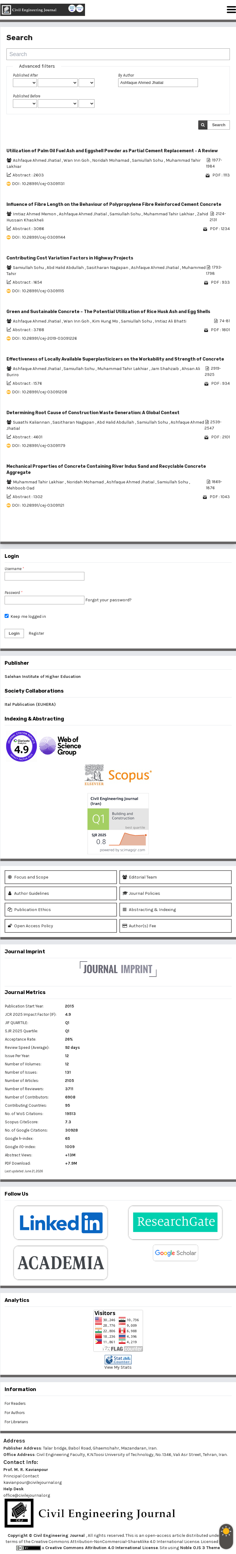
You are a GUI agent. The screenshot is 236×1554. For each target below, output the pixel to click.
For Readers (15, 1403)
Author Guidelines (28, 893)
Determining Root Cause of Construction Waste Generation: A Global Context (93, 412)
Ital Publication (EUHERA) (30, 704)
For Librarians (16, 1422)
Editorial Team (139, 877)
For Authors (15, 1412)
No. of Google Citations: (26, 1130)
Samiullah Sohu (148, 160)
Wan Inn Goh (77, 160)
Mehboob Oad (20, 488)
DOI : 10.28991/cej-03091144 (38, 237)
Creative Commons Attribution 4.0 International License (101, 1547)
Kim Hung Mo (105, 321)
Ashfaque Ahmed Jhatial (37, 160)
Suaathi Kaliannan (32, 422)
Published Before (26, 96)
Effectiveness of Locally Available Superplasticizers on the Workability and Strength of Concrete (115, 359)
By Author (126, 75)
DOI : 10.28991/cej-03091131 (38, 183)
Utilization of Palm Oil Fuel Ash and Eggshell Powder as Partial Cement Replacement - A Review (112, 150)
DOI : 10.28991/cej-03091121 (38, 505)
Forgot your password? (108, 600)
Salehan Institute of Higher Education (43, 676)
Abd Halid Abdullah (66, 267)
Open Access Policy (30, 926)
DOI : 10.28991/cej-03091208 (39, 392)
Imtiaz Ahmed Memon (35, 214)
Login (14, 633)
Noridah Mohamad (111, 160)
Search (218, 125)
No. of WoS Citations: (24, 1113)
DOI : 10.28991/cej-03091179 (38, 445)
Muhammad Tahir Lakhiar (169, 214)
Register (36, 633)
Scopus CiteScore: (21, 1122)
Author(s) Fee (139, 926)
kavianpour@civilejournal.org (32, 1482)
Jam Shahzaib (165, 368)
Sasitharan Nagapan (108, 267)
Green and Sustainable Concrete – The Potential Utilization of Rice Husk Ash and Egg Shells (108, 311)
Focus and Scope (28, 877)
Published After (25, 75)
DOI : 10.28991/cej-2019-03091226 (44, 338)
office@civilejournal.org (26, 1495)
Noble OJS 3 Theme (199, 1547)
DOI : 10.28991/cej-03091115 (38, 290)
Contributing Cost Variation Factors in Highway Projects (69, 258)
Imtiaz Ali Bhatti (170, 321)
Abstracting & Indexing (149, 909)
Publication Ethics (29, 909)
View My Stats (118, 1367)
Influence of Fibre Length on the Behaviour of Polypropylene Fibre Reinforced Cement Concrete (113, 204)
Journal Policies (141, 893)
